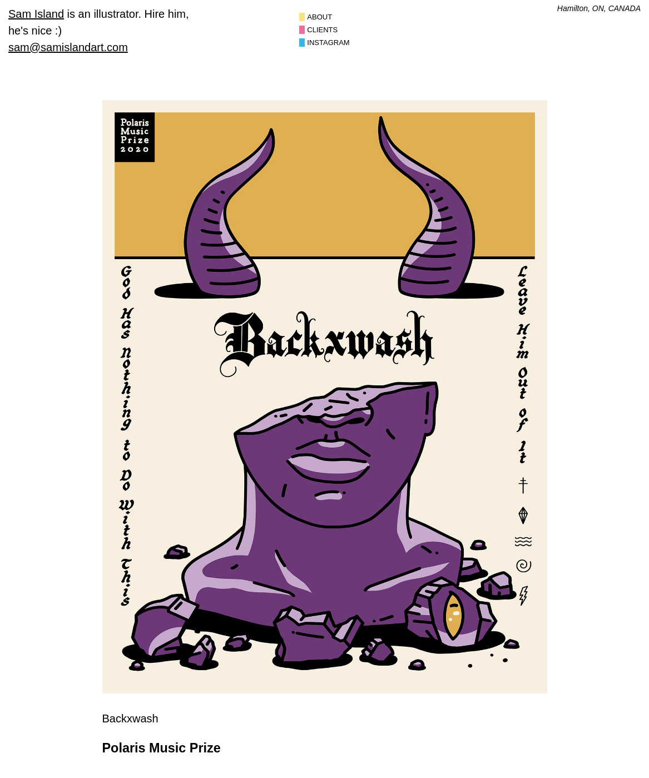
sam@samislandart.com (68, 47)
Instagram (328, 42)
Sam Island (36, 14)
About (319, 17)
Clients (322, 30)
